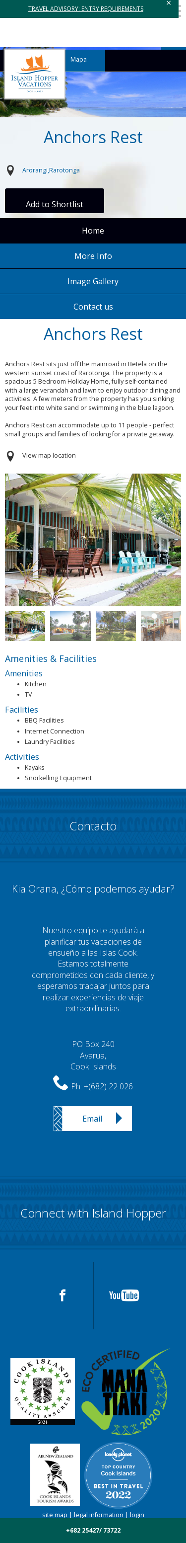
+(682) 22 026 (108, 1086)
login (137, 1515)
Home (93, 230)
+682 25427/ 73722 (93, 1530)
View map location (49, 455)
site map (54, 1515)
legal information (99, 1515)
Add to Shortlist (54, 204)
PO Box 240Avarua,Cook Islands (93, 1055)
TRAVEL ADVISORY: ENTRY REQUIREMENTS (85, 8)
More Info (93, 255)
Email (92, 1118)
